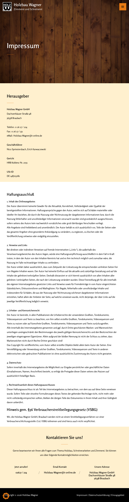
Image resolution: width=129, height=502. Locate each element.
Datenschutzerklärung (98, 495)
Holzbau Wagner (28, 4)
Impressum (81, 495)
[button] (6, 496)
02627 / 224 (21, 472)
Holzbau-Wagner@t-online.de (60, 472)
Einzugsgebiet (117, 495)
